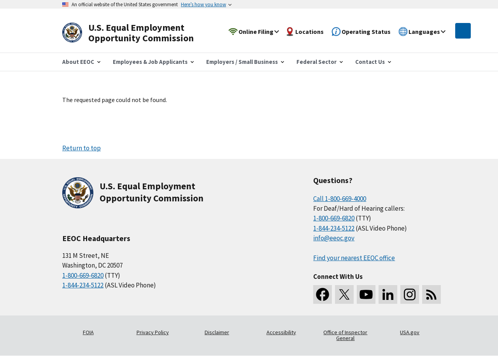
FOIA (88, 332)
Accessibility (281, 332)
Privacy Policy (153, 332)
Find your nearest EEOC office (354, 258)
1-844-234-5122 (82, 285)
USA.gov (409, 332)
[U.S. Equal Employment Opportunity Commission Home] (137, 33)
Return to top (81, 148)
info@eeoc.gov (333, 238)
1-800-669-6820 (82, 275)
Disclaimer (217, 332)
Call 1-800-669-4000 (339, 198)
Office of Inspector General (345, 335)
